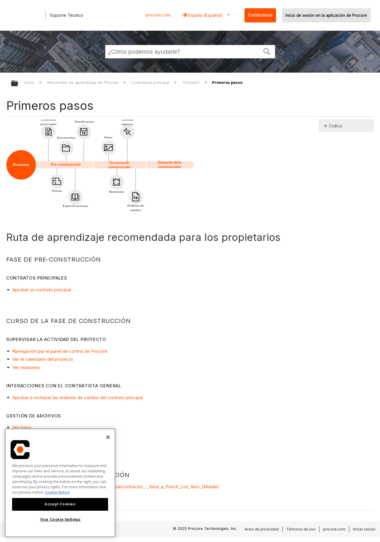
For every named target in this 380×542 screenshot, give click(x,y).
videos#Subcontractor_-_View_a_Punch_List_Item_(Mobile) (158, 486)
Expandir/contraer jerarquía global (18, 83)
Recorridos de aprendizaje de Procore (84, 82)
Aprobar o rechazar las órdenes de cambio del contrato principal (77, 397)
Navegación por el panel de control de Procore (59, 351)
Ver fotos (21, 427)
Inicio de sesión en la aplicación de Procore (326, 15)
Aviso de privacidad (261, 529)
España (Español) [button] (205, 15)
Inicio (30, 82)
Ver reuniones (26, 367)
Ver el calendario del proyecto (42, 359)
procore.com (158, 15)
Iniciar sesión (364, 529)
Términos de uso (301, 529)
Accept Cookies (60, 504)
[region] (60, 482)
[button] (266, 51)
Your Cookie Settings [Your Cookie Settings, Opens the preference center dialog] (60, 519)
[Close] (108, 437)
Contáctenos (260, 15)
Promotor (192, 82)
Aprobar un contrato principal (41, 290)
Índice (335, 126)
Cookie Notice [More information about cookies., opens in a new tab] (57, 492)
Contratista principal (151, 82)
